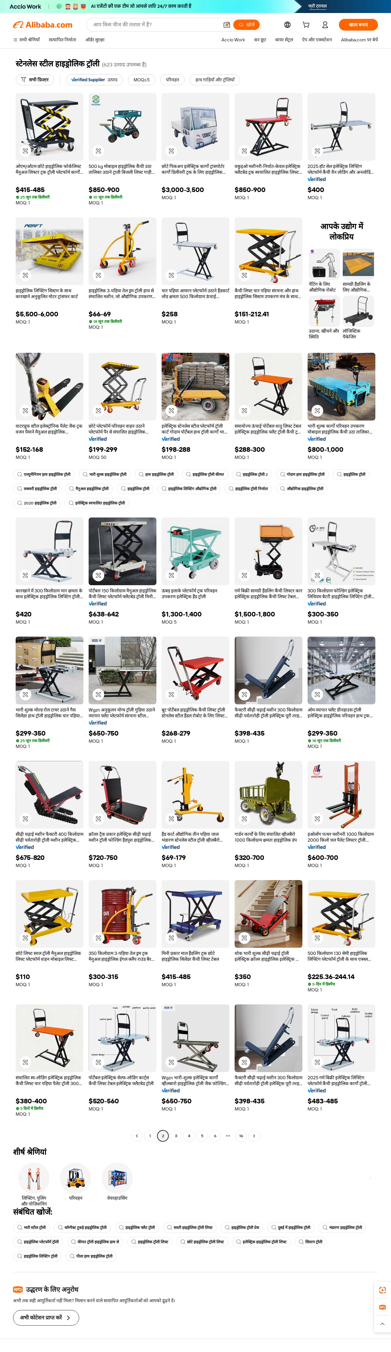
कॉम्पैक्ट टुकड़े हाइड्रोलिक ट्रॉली (82, 1227)
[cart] (307, 25)
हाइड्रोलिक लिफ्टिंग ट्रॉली (37, 1256)
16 (241, 1136)
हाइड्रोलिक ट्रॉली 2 (252, 474)
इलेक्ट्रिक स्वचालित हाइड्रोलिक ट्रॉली (97, 503)
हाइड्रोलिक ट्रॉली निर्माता (248, 488)
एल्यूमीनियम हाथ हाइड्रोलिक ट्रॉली (43, 474)
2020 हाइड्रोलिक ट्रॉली (36, 503)
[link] (382, 1290)
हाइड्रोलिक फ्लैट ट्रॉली (137, 1227)
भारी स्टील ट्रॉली (31, 1227)
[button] (227, 25)
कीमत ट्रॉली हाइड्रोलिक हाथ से (95, 1242)
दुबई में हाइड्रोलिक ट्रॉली (290, 1227)
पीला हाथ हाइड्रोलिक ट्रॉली (91, 1256)
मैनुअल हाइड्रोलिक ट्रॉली (89, 488)
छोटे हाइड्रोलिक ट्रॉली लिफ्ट (202, 1242)
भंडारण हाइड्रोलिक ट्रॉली (342, 1227)
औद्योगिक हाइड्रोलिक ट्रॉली (301, 488)
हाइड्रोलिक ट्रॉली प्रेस (242, 1227)
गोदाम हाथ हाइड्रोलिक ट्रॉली (302, 474)
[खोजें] (246, 25)
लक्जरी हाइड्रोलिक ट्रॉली (37, 488)
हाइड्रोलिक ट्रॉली (351, 474)
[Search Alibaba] (155, 24)
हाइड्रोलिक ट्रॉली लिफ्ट (149, 1242)
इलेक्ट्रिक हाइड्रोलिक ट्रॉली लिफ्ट (261, 1242)
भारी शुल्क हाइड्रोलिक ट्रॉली (104, 474)
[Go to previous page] (137, 1136)
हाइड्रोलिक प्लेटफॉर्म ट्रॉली (38, 1242)
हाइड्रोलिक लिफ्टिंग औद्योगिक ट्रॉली (189, 488)
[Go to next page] (254, 1136)
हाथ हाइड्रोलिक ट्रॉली (156, 474)
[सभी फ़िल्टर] (35, 79)
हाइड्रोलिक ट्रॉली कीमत (205, 474)
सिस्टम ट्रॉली (310, 1242)
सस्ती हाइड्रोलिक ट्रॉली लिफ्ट (189, 1227)
